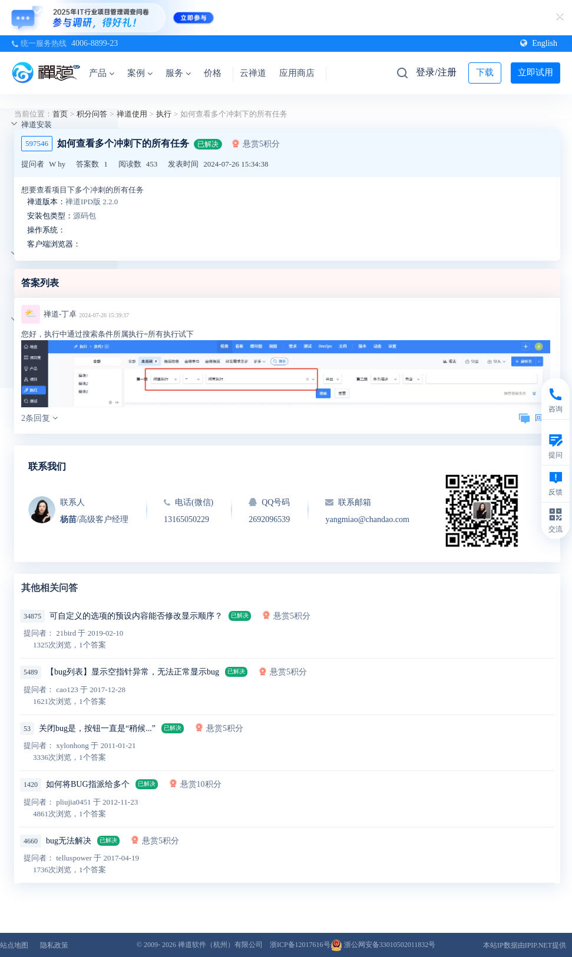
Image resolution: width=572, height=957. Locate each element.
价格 (212, 73)
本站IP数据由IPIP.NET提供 (524, 945)
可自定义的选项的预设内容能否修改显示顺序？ (136, 616)
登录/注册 (436, 72)
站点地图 (14, 945)
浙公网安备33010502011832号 (383, 945)
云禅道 (253, 73)
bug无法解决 (68, 840)
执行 (163, 113)
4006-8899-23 (94, 43)
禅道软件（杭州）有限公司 (220, 945)
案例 (140, 73)
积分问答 (92, 113)
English (538, 43)
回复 (534, 417)
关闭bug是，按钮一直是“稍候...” (97, 728)
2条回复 (39, 418)
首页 (60, 113)
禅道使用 (132, 113)
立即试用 (535, 72)
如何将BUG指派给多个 (88, 784)
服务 (178, 73)
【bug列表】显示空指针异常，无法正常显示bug (132, 671)
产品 (101, 73)
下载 (485, 72)
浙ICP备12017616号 (300, 945)
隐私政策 (54, 945)
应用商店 (297, 73)
